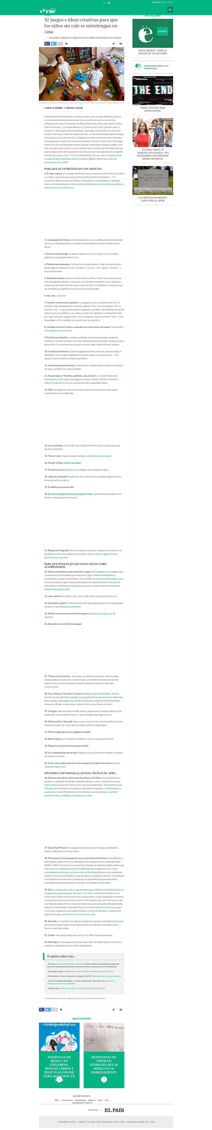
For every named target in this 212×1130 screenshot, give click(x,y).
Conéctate (156, 2)
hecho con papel (72, 463)
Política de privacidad (104, 1122)
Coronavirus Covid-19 (82, 1103)
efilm (60, 861)
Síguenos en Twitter (109, 2)
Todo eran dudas (52, 127)
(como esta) (117, 921)
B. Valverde (57, 108)
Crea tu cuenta (167, 2)
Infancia (92, 1100)
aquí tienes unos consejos (98, 456)
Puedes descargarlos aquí (57, 589)
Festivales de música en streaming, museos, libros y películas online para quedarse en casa (59, 1069)
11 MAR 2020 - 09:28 (73, 108)
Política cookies (119, 1122)
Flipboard (78, 998)
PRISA (152, 1122)
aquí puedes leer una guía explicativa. (106, 976)
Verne (47, 11)
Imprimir (113, 44)
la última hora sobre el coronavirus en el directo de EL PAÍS (82, 988)
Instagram (69, 998)
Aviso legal (91, 1122)
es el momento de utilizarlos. (67, 606)
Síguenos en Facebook (104, 2)
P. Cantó (47, 108)
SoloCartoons (51, 785)
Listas (47, 15)
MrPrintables (98, 571)
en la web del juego (110, 889)
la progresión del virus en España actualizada (80, 971)
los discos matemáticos (107, 578)
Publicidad (82, 1122)
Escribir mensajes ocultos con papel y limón (70, 494)
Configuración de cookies (135, 1122)
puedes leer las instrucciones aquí (78, 914)
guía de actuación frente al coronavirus (69, 964)
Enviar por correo (120, 44)
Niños (57, 1100)
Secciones (170, 10)
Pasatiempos (80, 1100)
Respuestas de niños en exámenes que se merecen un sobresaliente (104, 1065)
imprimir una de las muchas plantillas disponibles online (80, 382)
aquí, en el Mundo (106, 971)
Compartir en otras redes (60, 44)
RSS (147, 1122)
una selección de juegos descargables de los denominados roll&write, (89, 697)
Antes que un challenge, (76, 469)
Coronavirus (67, 1100)
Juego (100, 1100)
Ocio (107, 1100)
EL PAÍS (114, 1110)
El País (47, 2)
